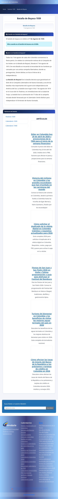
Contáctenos (7, 435)
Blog (41, 424)
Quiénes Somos (8, 433)
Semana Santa (26, 436)
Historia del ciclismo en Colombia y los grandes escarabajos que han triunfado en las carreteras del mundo (42, 184)
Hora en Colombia (27, 438)
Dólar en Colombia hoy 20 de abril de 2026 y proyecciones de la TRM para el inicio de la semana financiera (42, 139)
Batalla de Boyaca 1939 (29, 18)
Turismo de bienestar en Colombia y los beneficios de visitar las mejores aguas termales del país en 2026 (42, 320)
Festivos (24, 478)
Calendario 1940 (11, 126)
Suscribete (50, 409)
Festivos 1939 (10, 117)
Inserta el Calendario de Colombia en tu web (28, 447)
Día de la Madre (44, 431)
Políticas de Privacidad (11, 430)
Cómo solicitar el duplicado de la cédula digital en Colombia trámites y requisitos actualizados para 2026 (42, 229)
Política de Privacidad (28, 452)
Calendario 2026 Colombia (29, 495)
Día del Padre (43, 433)
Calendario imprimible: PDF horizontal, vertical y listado (29, 474)
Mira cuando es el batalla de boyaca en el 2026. (23, 44)
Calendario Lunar (27, 481)
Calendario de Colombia (9, 2)
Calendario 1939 (11, 121)
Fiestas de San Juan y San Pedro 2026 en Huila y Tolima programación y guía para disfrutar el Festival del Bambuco (42, 274)
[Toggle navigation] (56, 2)
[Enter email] (25, 409)
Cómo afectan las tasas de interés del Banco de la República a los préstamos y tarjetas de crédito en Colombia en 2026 (42, 367)
